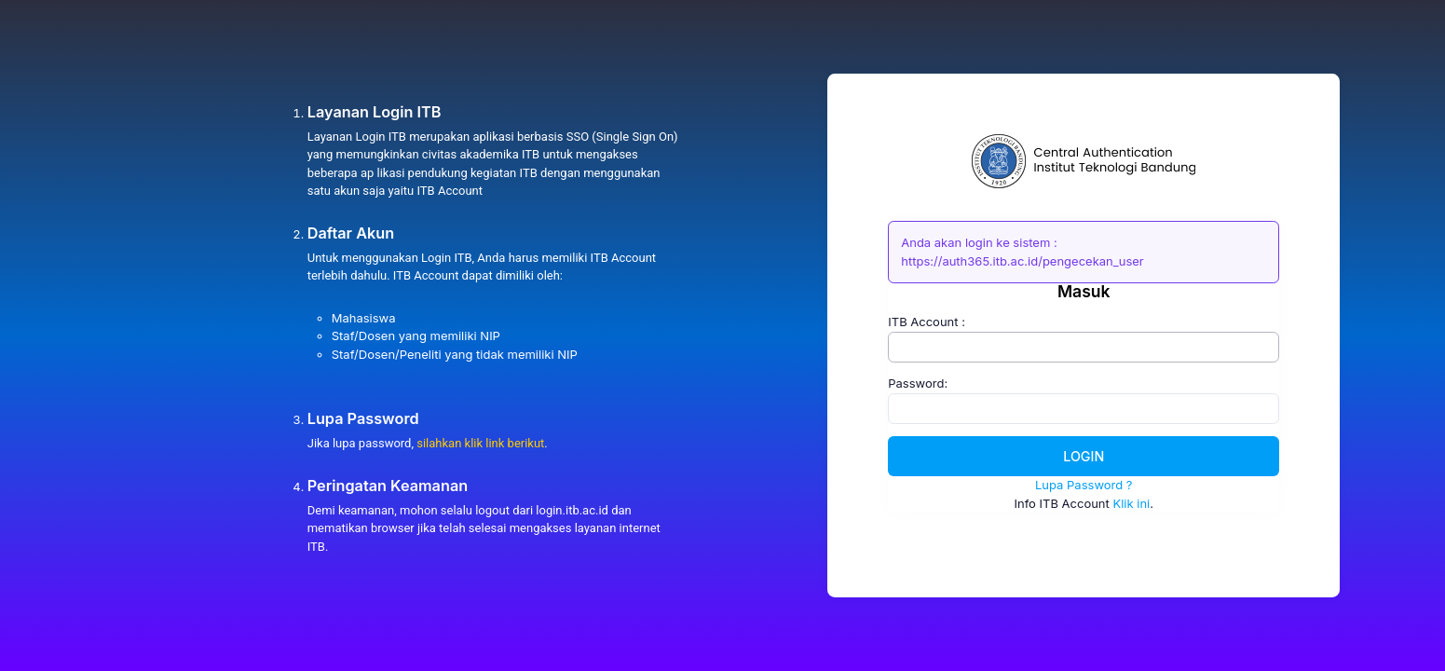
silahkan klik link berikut (480, 443)
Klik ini (1131, 503)
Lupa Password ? (1084, 484)
